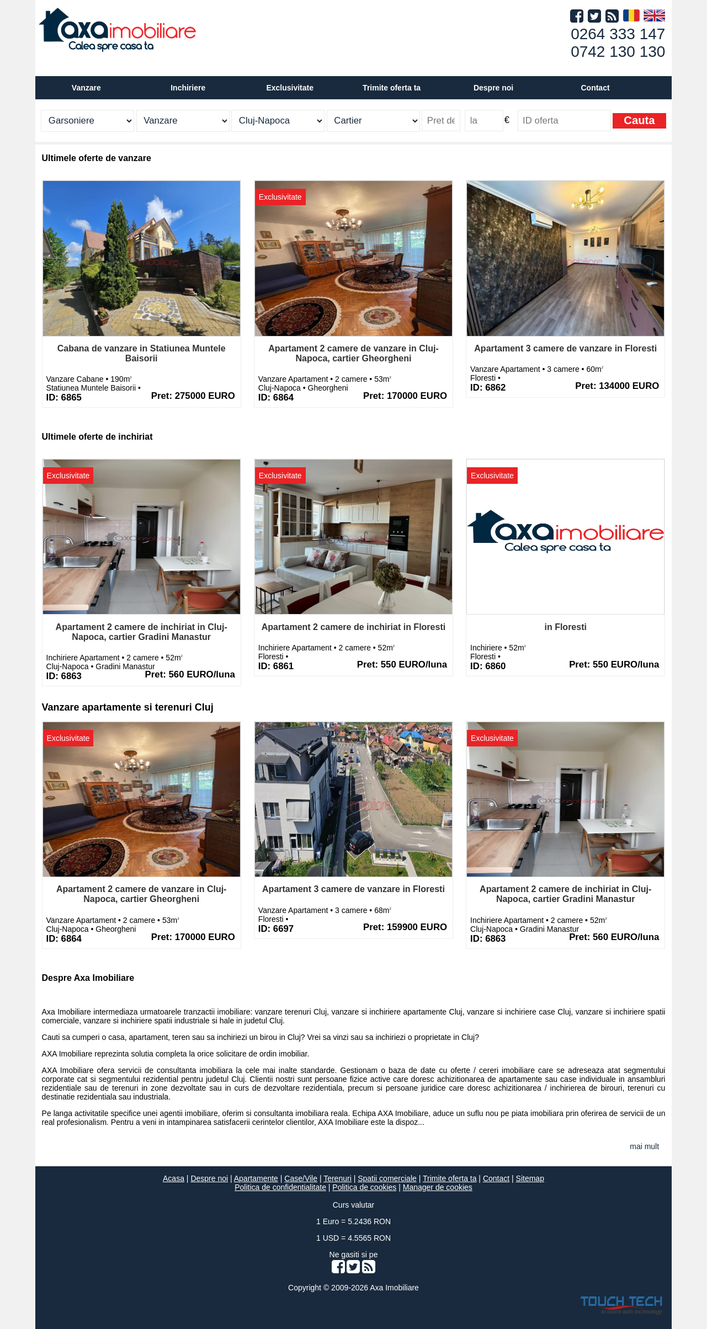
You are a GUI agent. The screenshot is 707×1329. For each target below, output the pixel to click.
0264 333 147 (618, 33)
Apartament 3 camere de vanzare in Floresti (565, 348)
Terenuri (337, 1178)
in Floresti (565, 627)
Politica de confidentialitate (280, 1187)
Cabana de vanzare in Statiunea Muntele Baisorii (141, 353)
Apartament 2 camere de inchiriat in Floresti (353, 627)
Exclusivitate (289, 87)
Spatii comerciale (387, 1178)
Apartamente (256, 1178)
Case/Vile (300, 1178)
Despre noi (209, 1178)
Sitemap (530, 1178)
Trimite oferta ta (392, 87)
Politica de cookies (364, 1187)
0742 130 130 (618, 51)
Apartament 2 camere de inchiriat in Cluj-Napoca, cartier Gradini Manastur (141, 632)
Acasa (173, 1178)
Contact (595, 87)
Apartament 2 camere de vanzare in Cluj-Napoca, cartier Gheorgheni (353, 353)
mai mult (644, 1146)
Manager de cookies (437, 1187)
